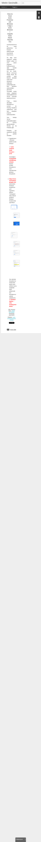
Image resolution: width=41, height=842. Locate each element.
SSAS (19, 800)
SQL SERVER (19, 790)
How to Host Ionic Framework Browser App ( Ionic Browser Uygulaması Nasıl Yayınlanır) (10, 21)
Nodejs (12, 313)
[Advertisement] (26, 18)
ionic (14, 310)
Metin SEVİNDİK (12, 304)
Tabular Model (19, 810)
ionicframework (11, 312)
